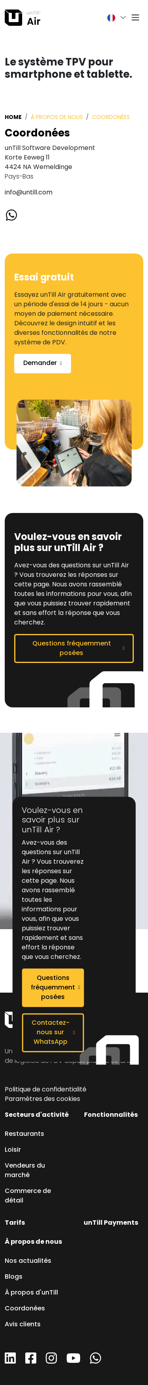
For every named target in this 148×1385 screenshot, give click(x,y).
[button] (112, 17)
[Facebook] (30, 1361)
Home (13, 117)
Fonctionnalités (111, 1115)
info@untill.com (28, 193)
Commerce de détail (28, 1196)
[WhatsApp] (95, 1361)
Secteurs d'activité (37, 1115)
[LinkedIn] (10, 1361)
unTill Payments (111, 1223)
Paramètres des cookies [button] (42, 1099)
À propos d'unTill (31, 1293)
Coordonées (25, 1309)
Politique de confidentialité (45, 1090)
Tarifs (15, 1223)
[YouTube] (73, 1361)
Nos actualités (28, 1261)
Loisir (13, 1150)
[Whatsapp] (15, 216)
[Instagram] (51, 1361)
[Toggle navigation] (135, 17)
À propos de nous (57, 117)
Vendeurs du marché (25, 1171)
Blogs (13, 1277)
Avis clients (23, 1325)
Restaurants (24, 1134)
